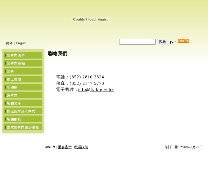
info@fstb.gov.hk (96, 89)
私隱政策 (81, 147)
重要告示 (65, 147)
